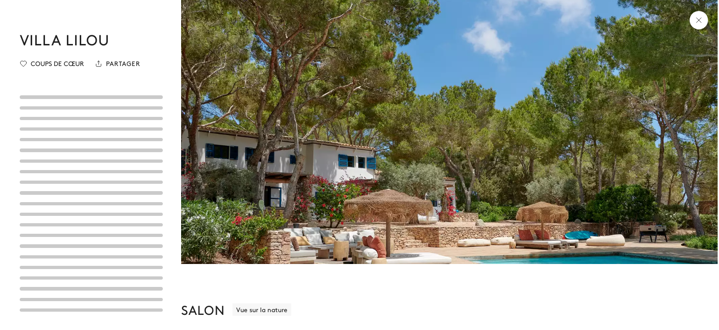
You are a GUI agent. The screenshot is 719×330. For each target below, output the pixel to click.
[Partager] (117, 63)
